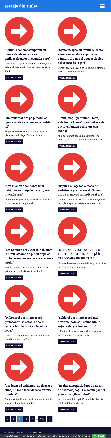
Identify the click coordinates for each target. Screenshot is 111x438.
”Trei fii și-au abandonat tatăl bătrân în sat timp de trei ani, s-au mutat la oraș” (28, 190)
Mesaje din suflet (21, 6)
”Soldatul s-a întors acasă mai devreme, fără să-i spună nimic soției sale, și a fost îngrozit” (79, 322)
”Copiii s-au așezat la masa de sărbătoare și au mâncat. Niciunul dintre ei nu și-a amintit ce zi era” (80, 190)
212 (42, 419)
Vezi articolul (14, 77)
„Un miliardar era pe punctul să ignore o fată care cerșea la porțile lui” (27, 122)
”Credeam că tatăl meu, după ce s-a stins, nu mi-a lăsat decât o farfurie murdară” (28, 390)
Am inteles (99, 436)
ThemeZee (36, 432)
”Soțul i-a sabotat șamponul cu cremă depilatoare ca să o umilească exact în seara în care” (27, 54)
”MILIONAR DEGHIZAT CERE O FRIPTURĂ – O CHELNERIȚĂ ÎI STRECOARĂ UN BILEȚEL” (79, 254)
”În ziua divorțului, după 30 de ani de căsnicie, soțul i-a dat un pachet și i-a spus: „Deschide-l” (81, 390)
